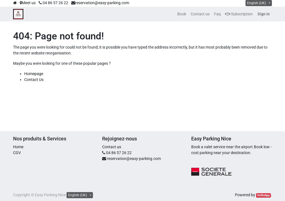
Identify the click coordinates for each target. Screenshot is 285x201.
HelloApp (263, 195)
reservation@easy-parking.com (102, 3)
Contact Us (33, 79)
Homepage (33, 73)
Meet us (28, 3)
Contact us (111, 147)
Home (18, 147)
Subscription (239, 14)
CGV (17, 152)
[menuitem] (181, 14)
